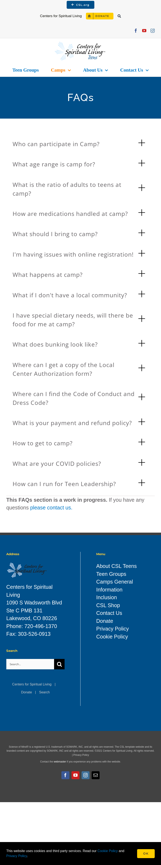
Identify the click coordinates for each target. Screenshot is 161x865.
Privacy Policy (112, 629)
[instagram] (153, 31)
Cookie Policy (112, 637)
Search (44, 692)
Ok (146, 853)
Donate (26, 692)
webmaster (60, 761)
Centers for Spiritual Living (32, 684)
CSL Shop (108, 605)
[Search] (119, 16)
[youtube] (144, 31)
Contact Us (109, 613)
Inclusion (106, 597)
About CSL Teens (116, 566)
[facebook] (136, 31)
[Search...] (30, 664)
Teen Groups (111, 574)
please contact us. (51, 507)
